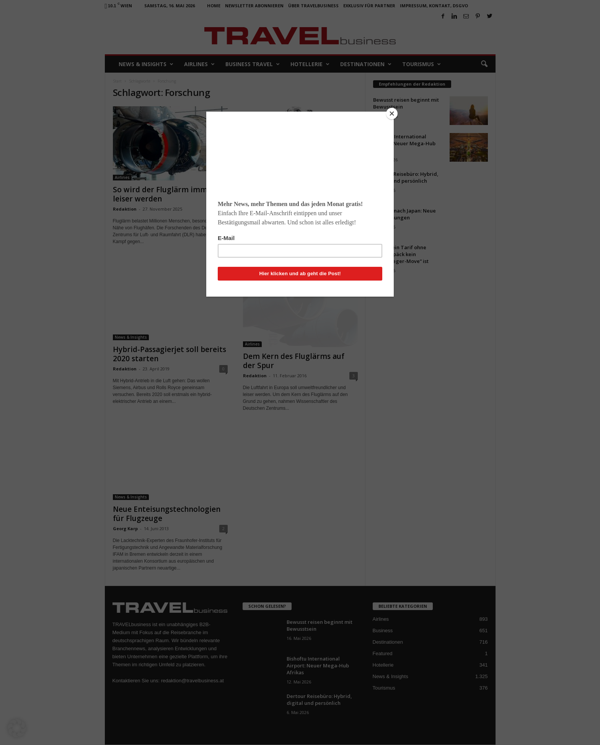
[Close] (392, 113)
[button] (17, 728)
